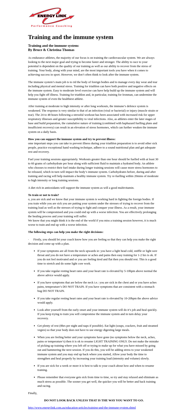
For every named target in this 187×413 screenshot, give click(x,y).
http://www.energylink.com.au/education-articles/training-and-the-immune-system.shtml (82, 407)
